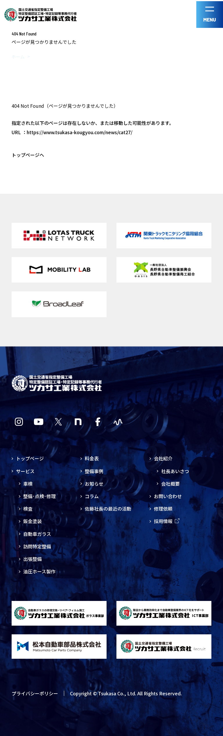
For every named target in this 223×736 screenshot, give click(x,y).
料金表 (92, 458)
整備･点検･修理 (39, 496)
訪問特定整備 (37, 546)
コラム (92, 496)
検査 (28, 508)
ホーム (18, 56)
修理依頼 (163, 508)
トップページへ (28, 154)
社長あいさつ (175, 471)
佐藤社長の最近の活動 (108, 508)
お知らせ (94, 483)
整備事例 (94, 471)
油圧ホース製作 (39, 571)
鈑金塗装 (32, 521)
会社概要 (170, 483)
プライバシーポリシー (35, 693)
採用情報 (166, 521)
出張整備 (32, 558)
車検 (28, 483)
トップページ (30, 458)
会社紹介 (163, 458)
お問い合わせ (168, 496)
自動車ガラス (37, 533)
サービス (25, 471)
